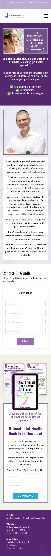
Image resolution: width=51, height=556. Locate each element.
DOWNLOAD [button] (25, 496)
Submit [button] (25, 341)
